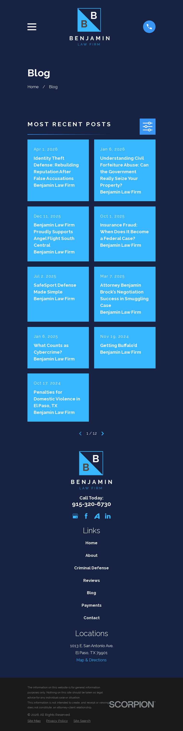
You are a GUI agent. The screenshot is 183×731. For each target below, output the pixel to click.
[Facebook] (86, 516)
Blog (91, 592)
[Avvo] (97, 516)
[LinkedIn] (108, 516)
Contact (92, 617)
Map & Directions (91, 660)
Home (91, 542)
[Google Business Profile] (75, 516)
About (91, 555)
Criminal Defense (91, 567)
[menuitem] (34, 721)
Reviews (91, 580)
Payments (92, 605)
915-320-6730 (91, 503)
